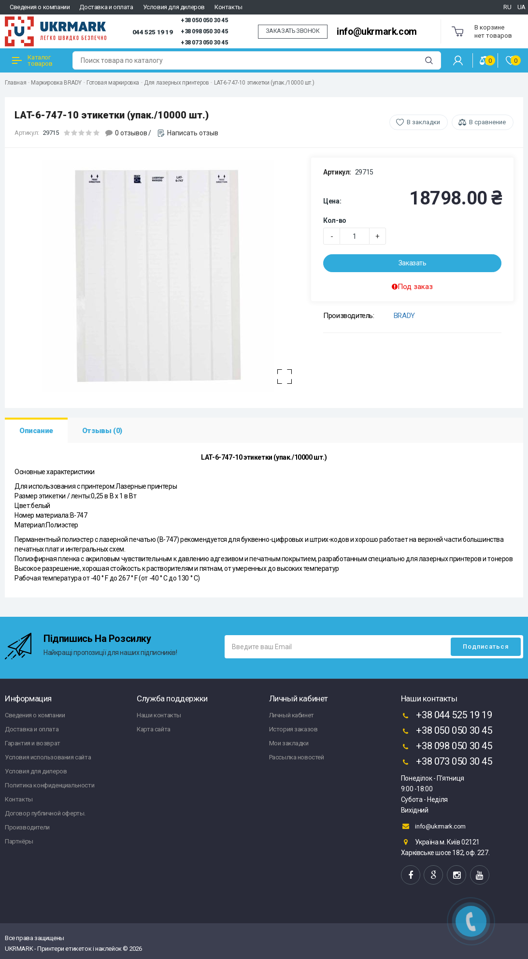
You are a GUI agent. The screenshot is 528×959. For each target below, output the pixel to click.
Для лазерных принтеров (176, 82)
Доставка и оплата (106, 7)
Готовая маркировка (112, 82)
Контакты (228, 7)
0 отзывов (131, 133)
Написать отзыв (192, 133)
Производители (27, 827)
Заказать (413, 263)
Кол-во (334, 220)
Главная (15, 82)
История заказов (293, 729)
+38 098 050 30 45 (204, 31)
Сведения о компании (40, 7)
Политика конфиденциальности (49, 785)
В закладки (423, 122)
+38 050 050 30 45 (204, 20)
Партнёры (19, 841)
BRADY (404, 315)
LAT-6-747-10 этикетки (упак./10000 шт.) (264, 82)
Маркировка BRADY (56, 82)
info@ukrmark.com (377, 31)
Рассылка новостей (296, 757)
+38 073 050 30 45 (204, 42)
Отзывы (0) (102, 430)
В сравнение (487, 122)
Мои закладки (289, 743)
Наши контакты (159, 715)
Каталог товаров (32, 60)
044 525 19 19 (152, 32)
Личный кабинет (291, 715)
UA (521, 7)
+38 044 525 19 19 (446, 716)
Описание (36, 430)
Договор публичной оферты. (45, 813)
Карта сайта (154, 729)
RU (507, 7)
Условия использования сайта (48, 757)
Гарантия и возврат (32, 743)
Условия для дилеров (174, 7)
